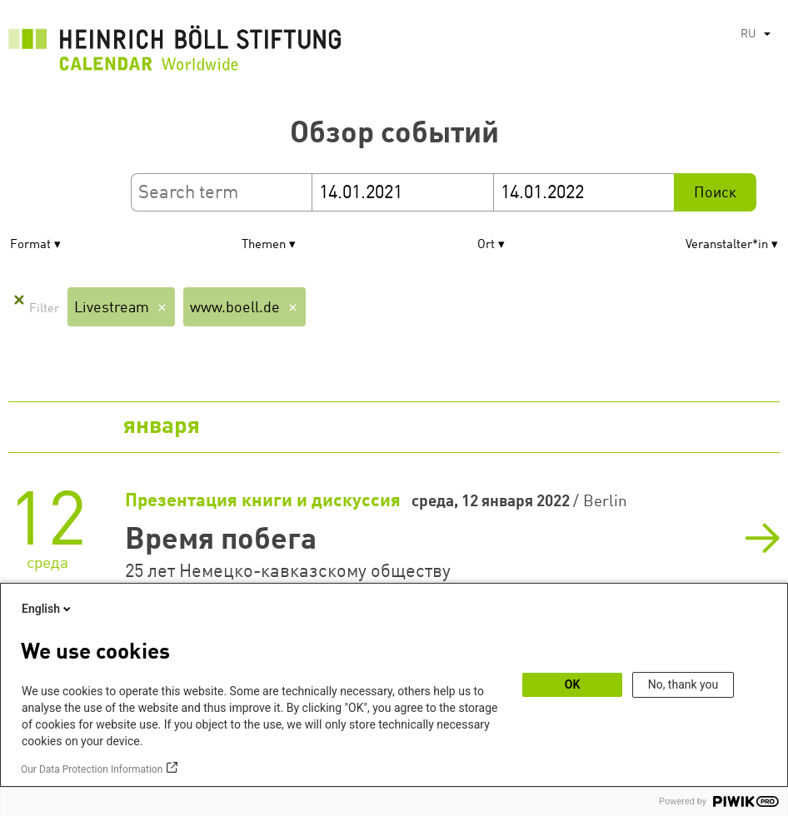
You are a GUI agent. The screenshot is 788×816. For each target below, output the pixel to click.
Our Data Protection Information (91, 769)
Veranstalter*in (727, 245)
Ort (486, 245)
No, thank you (683, 684)
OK (573, 684)
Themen (264, 245)
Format (30, 245)
